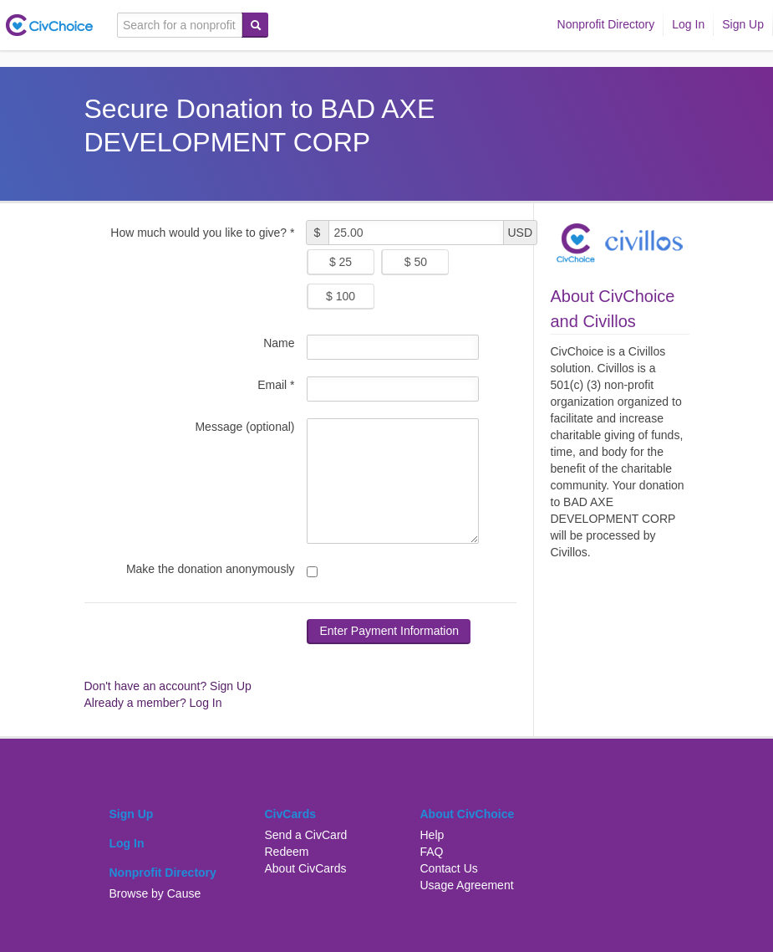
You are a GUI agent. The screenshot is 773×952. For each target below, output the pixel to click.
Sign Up (743, 24)
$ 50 (415, 262)
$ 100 (340, 296)
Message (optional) (244, 426)
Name (278, 343)
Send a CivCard (306, 835)
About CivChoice (467, 814)
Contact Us (449, 868)
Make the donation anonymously (210, 569)
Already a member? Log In (153, 702)
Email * (275, 385)
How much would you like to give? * (202, 232)
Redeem (287, 851)
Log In (688, 24)
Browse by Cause (155, 893)
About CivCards (306, 868)
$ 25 (340, 262)
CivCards (290, 814)
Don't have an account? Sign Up (168, 686)
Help (432, 835)
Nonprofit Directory (606, 24)
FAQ (432, 851)
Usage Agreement (467, 885)
